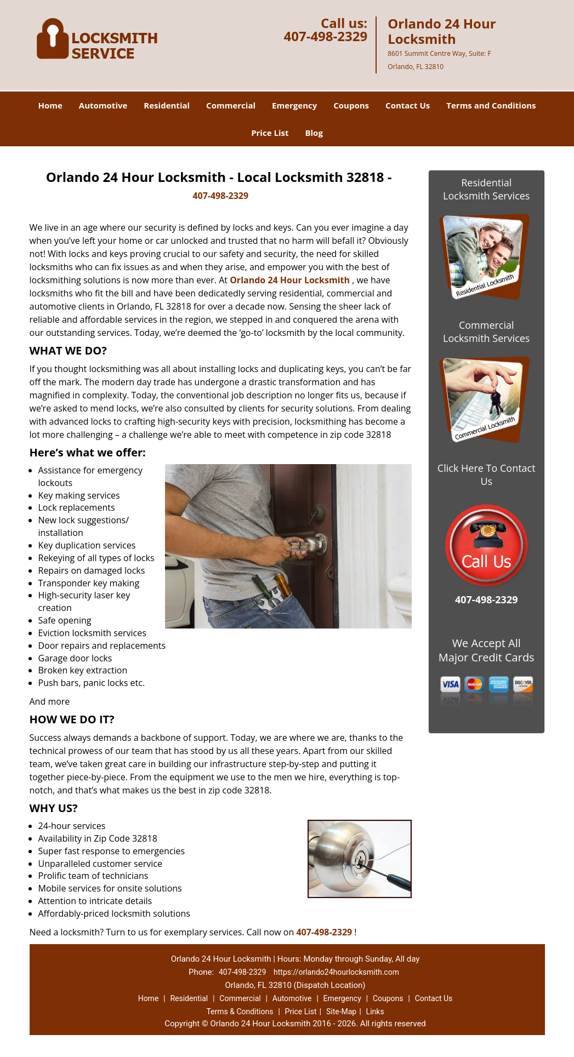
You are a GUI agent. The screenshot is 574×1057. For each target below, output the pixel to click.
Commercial (230, 105)
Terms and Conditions (491, 105)
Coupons (351, 105)
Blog (313, 132)
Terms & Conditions (239, 1011)
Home (50, 105)
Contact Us (407, 105)
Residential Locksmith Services (486, 189)
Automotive (103, 105)
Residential (167, 105)
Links (375, 1011)
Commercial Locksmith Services (486, 331)
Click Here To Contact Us (486, 474)
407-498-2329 (325, 36)
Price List (269, 132)
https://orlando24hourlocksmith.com (336, 972)
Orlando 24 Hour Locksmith (290, 280)
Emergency (294, 105)
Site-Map (341, 1011)
